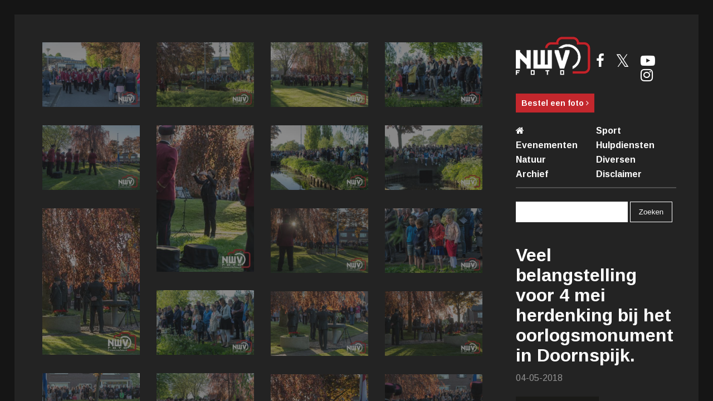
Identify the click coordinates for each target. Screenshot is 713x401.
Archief (532, 174)
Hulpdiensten (625, 145)
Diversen (616, 159)
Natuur (531, 159)
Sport (608, 130)
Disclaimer (619, 174)
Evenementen (547, 145)
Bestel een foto (555, 103)
